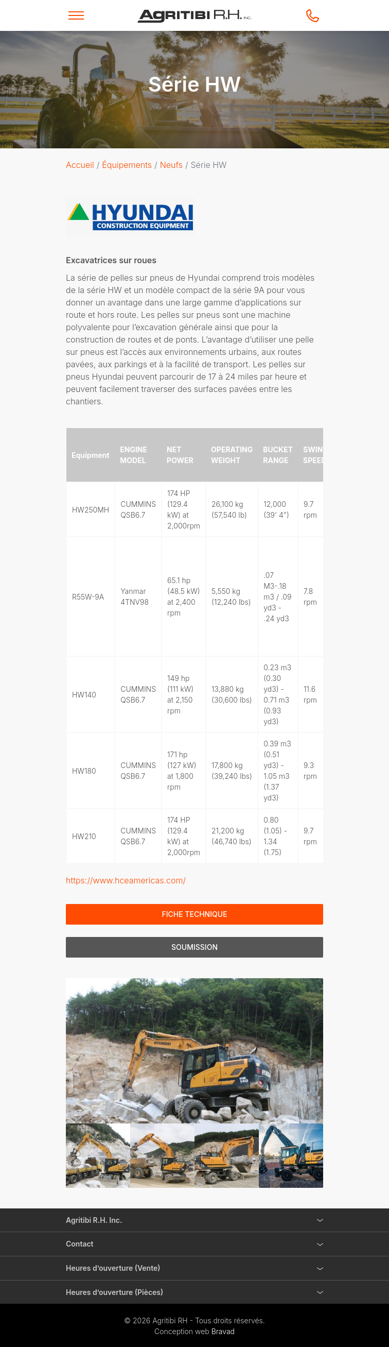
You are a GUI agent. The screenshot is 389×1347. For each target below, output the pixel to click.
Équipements (127, 165)
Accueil (80, 165)
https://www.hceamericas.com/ (126, 880)
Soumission (194, 947)
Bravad (223, 1331)
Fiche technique (194, 914)
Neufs (171, 165)
